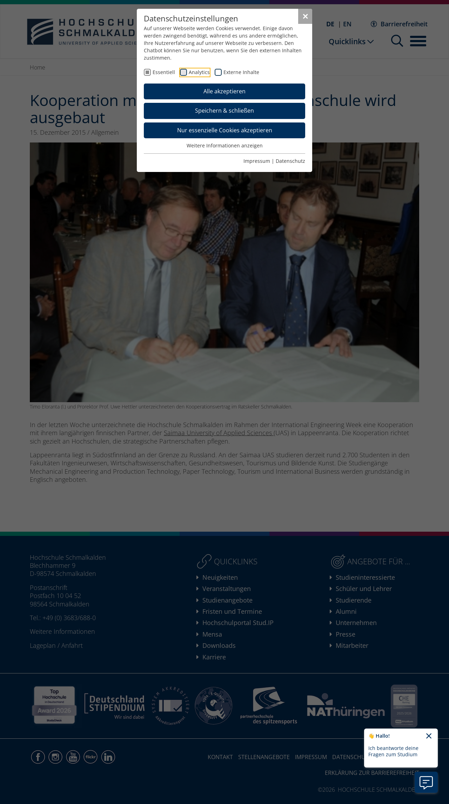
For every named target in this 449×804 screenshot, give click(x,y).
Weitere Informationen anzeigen (225, 145)
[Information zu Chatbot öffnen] (426, 782)
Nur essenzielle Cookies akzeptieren (224, 130)
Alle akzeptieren (224, 91)
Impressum (256, 161)
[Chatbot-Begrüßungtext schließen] (429, 736)
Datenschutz (290, 161)
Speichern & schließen (224, 110)
